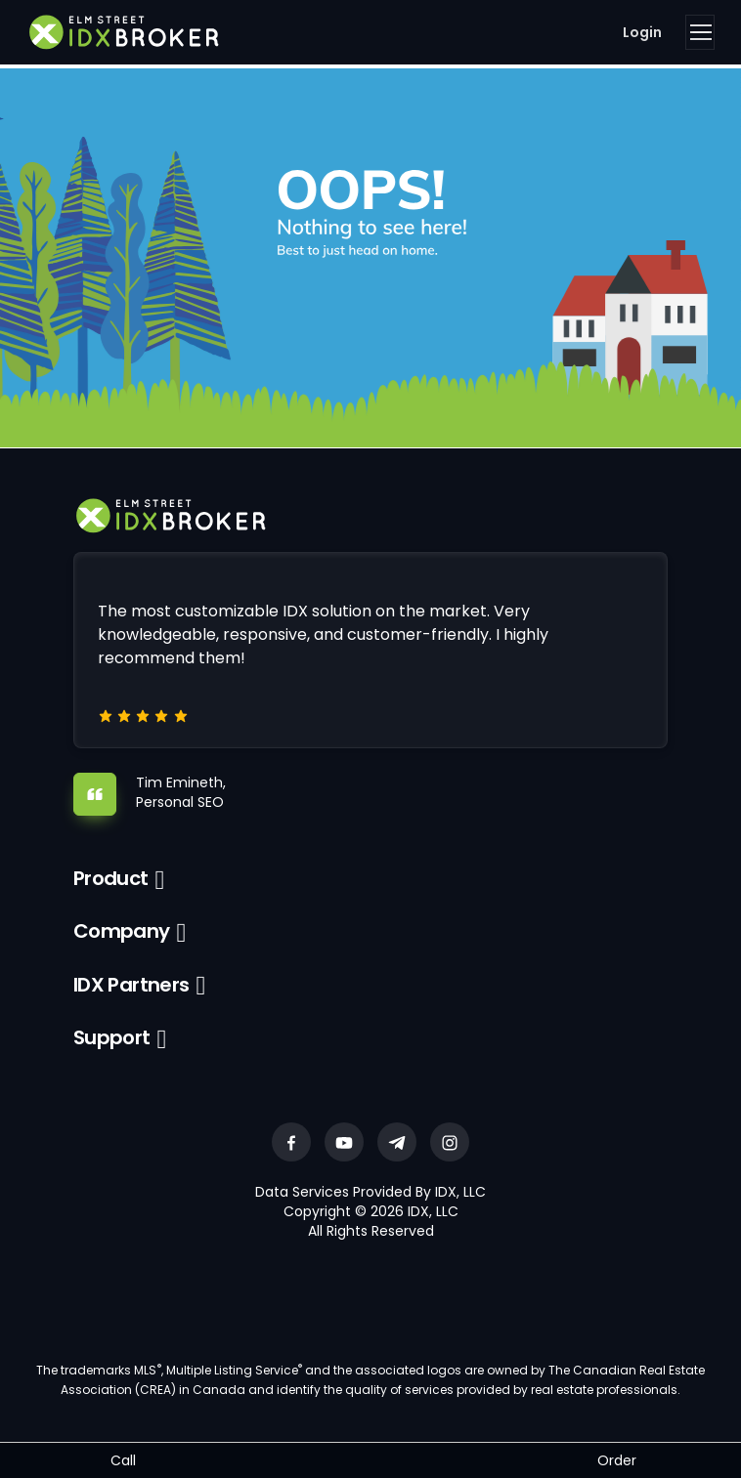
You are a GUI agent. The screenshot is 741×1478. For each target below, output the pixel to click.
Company (121, 931)
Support (112, 1037)
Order (616, 1460)
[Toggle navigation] (700, 32)
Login (642, 32)
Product (111, 878)
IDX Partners (131, 984)
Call (123, 1460)
